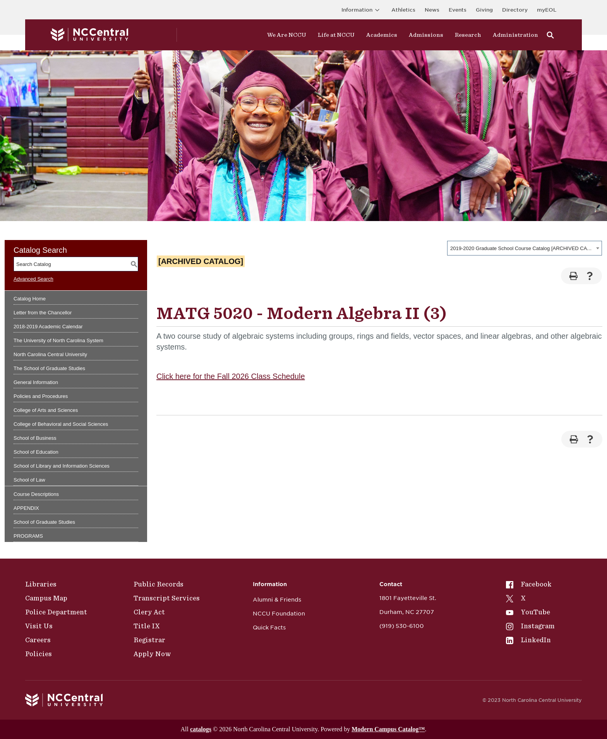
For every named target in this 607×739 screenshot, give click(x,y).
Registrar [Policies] (149, 639)
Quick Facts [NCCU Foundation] (269, 627)
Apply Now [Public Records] (152, 653)
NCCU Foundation (279, 613)
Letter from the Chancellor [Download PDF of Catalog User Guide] (43, 312)
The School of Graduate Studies (49, 368)
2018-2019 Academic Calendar (48, 326)
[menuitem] (530, 584)
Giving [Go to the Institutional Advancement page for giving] (484, 9)
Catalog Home (30, 299)
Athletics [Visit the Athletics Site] (403, 9)
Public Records (158, 584)
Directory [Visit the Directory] (515, 9)
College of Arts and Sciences (46, 410)
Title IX (147, 625)
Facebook (529, 584)
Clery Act (149, 612)
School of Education (36, 452)
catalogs (200, 729)
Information (361, 10)
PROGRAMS (28, 536)
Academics (381, 35)
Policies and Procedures (41, 396)
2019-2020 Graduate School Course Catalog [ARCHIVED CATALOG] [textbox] (522, 248)
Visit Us (39, 625)
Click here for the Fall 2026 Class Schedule (230, 376)
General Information (36, 382)
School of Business (35, 438)
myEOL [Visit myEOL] (546, 9)
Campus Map (46, 598)
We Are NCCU (286, 35)
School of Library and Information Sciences (62, 466)
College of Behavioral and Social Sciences (61, 424)
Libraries (41, 584)
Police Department (56, 612)
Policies (38, 653)
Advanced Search (33, 279)
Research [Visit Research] (468, 35)
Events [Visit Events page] (457, 9)
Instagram (530, 625)
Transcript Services (167, 598)
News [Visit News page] (432, 9)
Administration (515, 35)
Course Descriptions (36, 494)
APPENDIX (26, 508)
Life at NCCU (336, 35)
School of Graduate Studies (44, 522)
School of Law (29, 480)
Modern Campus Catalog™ (388, 729)
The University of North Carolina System (58, 340)
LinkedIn (528, 639)
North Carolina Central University (50, 354)
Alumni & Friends (277, 600)
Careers (38, 639)
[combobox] (524, 248)
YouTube (528, 612)
